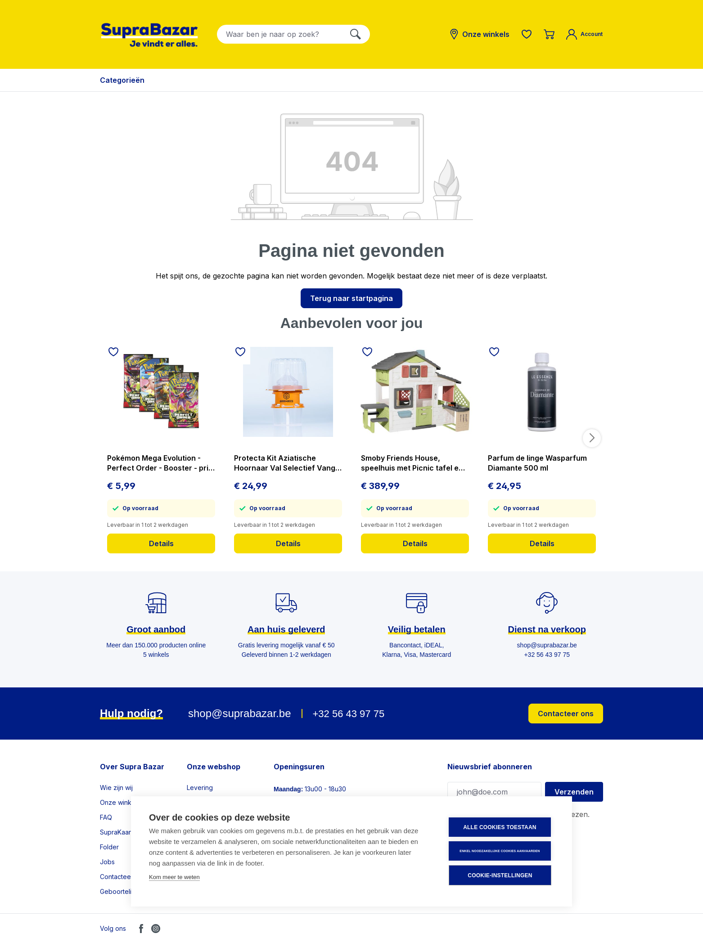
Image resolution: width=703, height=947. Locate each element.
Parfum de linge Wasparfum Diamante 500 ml (537, 462)
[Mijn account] (584, 34)
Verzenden (574, 791)
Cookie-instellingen (500, 875)
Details (161, 543)
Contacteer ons (566, 713)
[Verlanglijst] (526, 34)
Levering (200, 787)
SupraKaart (116, 832)
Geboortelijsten (122, 891)
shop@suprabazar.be (239, 713)
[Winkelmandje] (549, 34)
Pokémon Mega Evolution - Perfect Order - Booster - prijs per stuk (160, 463)
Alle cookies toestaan (499, 827)
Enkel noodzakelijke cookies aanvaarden (500, 851)
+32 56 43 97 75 (348, 713)
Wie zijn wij (116, 787)
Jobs (107, 862)
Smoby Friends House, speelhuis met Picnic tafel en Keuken (412, 463)
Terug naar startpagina (351, 298)
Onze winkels (120, 802)
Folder (109, 847)
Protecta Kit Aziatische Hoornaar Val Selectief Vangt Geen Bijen (286, 463)
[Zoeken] (355, 34)
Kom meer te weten (174, 877)
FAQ (106, 817)
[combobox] (279, 34)
